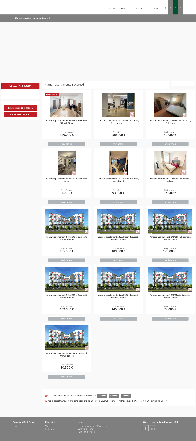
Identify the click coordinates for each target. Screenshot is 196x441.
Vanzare (49, 425)
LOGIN (156, 8)
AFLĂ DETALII (66, 144)
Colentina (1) (154, 401)
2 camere (102, 395)
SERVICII (125, 8)
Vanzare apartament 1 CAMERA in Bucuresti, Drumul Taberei (170, 296)
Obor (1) (164, 401)
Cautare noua (20, 85)
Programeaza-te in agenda (20, 108)
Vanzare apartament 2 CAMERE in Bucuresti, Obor (66, 180)
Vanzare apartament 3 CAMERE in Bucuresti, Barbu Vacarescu (118, 121)
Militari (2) (123, 401)
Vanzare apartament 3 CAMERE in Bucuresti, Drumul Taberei (66, 238)
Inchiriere (50, 428)
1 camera (114, 395)
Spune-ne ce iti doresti (20, 114)
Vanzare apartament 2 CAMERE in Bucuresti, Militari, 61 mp (66, 121)
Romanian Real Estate (24, 422)
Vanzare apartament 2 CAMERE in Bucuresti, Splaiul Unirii (118, 180)
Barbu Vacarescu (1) (138, 401)
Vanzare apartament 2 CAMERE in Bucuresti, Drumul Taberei (118, 238)
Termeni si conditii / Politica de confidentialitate (92, 427)
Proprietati (50, 422)
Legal (80, 422)
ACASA (111, 8)
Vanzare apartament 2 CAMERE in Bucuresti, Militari (170, 180)
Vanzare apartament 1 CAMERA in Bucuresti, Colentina (170, 121)
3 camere (125, 395)
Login (15, 425)
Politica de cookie (86, 431)
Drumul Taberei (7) (109, 401)
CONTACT (141, 8)
